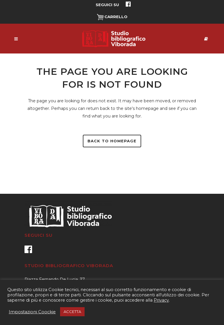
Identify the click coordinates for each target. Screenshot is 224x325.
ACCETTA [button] (72, 311)
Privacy (161, 300)
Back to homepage (112, 141)
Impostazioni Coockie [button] (32, 311)
